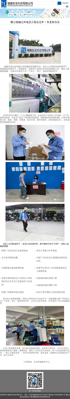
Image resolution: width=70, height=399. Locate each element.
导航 (67, 6)
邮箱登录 (65, 3)
